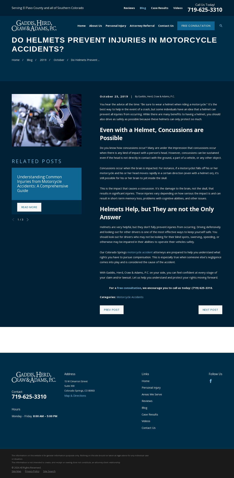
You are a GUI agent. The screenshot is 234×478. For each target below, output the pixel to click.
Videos (178, 8)
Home (146, 381)
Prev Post (112, 310)
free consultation (129, 288)
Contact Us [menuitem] (166, 25)
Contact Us (149, 428)
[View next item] (27, 219)
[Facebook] (211, 381)
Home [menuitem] (82, 25)
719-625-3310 (205, 9)
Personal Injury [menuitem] (116, 25)
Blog (143, 8)
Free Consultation (196, 26)
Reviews (129, 8)
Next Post (210, 310)
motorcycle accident (140, 252)
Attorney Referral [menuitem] (142, 25)
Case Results (159, 8)
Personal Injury (151, 387)
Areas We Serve (152, 394)
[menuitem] (16, 471)
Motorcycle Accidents (130, 297)
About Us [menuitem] (95, 25)
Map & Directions (75, 395)
